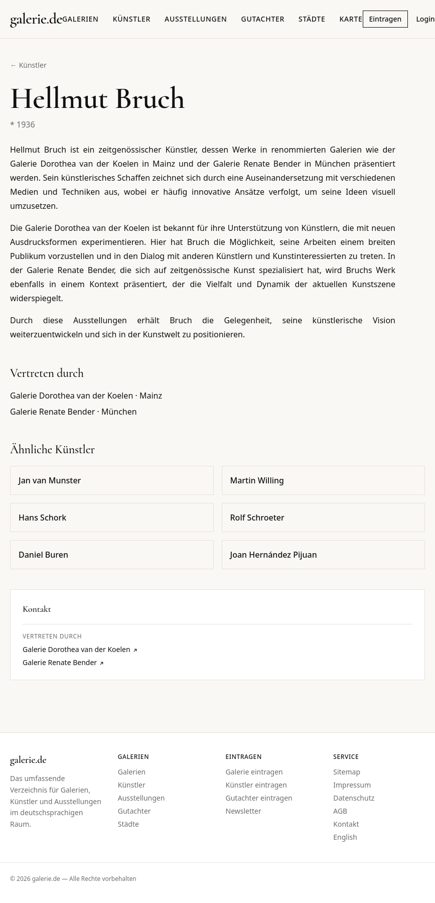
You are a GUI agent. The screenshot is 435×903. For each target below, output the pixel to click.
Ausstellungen (196, 19)
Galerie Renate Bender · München (73, 411)
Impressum (352, 785)
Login (425, 19)
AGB (340, 811)
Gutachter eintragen (259, 798)
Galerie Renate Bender (63, 662)
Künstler (132, 19)
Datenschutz (353, 798)
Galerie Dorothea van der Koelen (80, 649)
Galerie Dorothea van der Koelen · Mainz (86, 395)
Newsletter (243, 811)
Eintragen (385, 19)
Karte (350, 19)
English (345, 837)
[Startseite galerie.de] (36, 19)
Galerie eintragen (254, 772)
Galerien (80, 19)
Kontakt (346, 824)
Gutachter (262, 19)
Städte (312, 19)
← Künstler (28, 65)
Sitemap (346, 772)
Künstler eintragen (256, 785)
